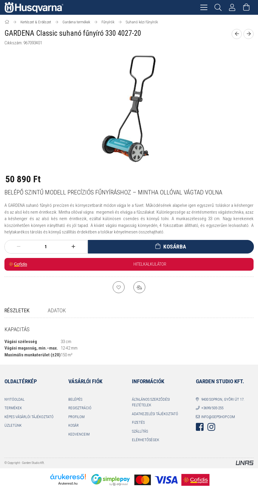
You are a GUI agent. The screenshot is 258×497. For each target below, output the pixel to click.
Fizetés (138, 427)
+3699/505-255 (212, 413)
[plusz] (73, 246)
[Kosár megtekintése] (246, 7)
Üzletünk (13, 430)
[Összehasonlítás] (139, 287)
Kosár (73, 430)
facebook (200, 432)
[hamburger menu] (204, 7)
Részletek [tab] (17, 310)
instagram (211, 432)
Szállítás (140, 436)
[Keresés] (218, 7)
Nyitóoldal (14, 404)
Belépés (75, 404)
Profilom (76, 422)
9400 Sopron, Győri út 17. (222, 404)
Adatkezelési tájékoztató (155, 419)
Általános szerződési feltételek (151, 407)
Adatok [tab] (57, 310)
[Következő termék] (249, 34)
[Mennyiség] (46, 246)
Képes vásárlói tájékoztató (29, 422)
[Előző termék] (237, 34)
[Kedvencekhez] (119, 287)
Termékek (13, 413)
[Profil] (232, 7)
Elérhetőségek (145, 445)
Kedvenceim (79, 439)
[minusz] (18, 246)
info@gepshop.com (218, 422)
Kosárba (174, 246)
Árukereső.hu (68, 488)
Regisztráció (79, 413)
